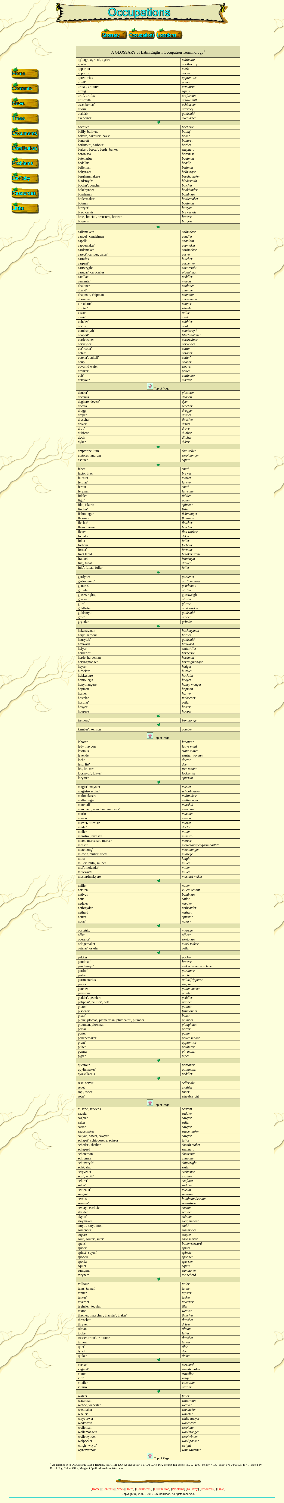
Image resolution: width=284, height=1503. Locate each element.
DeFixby (192, 1489)
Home (96, 1489)
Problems (178, 1489)
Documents (143, 1489)
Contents (108, 1489)
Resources (207, 1489)
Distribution (161, 1489)
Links (220, 1489)
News (120, 1489)
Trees (129, 1489)
